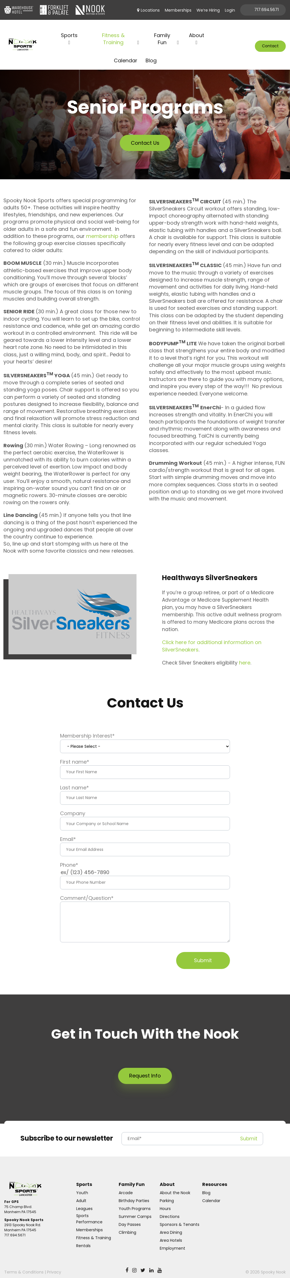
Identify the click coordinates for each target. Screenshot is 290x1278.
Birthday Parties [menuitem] (134, 1193)
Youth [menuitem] (82, 1185)
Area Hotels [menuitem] (171, 1233)
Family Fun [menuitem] (162, 32)
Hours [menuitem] (165, 1201)
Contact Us (145, 135)
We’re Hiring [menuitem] (208, 10)
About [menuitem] (196, 28)
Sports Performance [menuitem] (89, 1212)
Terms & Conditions (24, 1265)
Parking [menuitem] (167, 1193)
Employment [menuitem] (172, 1241)
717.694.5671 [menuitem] (266, 9)
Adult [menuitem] (81, 1193)
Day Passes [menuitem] (130, 1217)
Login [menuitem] (230, 10)
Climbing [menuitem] (127, 1225)
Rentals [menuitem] (83, 1238)
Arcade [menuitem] (126, 1185)
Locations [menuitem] (150, 10)
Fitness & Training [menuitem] (113, 32)
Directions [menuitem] (170, 1209)
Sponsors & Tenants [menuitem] (179, 1217)
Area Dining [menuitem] (171, 1225)
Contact (270, 42)
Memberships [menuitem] (178, 10)
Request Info (145, 1068)
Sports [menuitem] (69, 28)
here (244, 655)
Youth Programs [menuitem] (135, 1201)
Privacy (54, 1265)
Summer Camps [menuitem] (135, 1209)
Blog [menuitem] (151, 53)
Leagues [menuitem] (84, 1201)
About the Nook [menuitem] (175, 1185)
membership (102, 229)
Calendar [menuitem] (125, 53)
